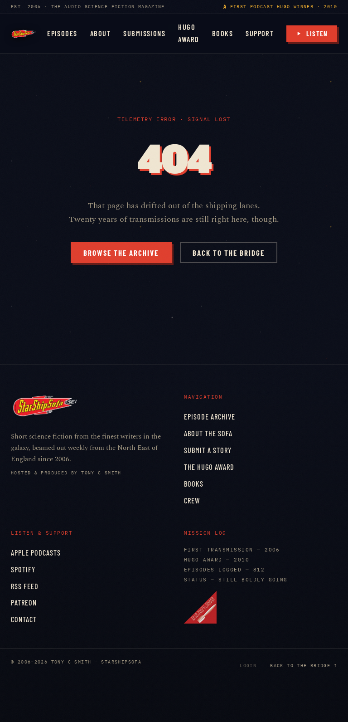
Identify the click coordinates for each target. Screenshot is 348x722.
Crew (192, 500)
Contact (24, 619)
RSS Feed (25, 586)
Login (248, 665)
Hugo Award (188, 33)
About (100, 33)
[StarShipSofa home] (23, 34)
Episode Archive (209, 416)
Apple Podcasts (36, 552)
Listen (311, 33)
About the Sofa (208, 433)
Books (222, 33)
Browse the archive (121, 252)
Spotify (23, 569)
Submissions (144, 33)
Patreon (24, 602)
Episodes (62, 33)
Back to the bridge (229, 252)
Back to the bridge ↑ (303, 665)
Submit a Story (208, 450)
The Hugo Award (209, 467)
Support (260, 33)
